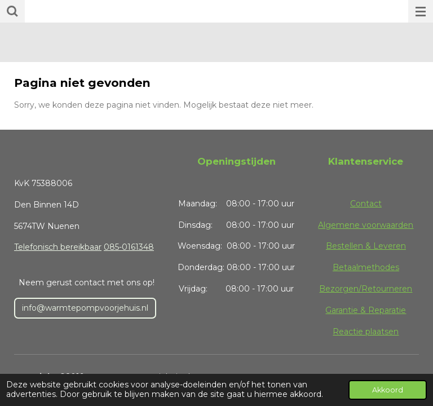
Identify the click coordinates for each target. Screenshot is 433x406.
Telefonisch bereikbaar (57, 247)
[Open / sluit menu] (420, 11)
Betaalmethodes (366, 267)
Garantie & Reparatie (365, 310)
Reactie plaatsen (366, 331)
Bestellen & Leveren (366, 246)
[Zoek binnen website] (12, 11)
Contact (366, 203)
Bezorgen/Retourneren (365, 289)
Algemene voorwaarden (365, 225)
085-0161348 (129, 247)
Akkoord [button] (387, 390)
